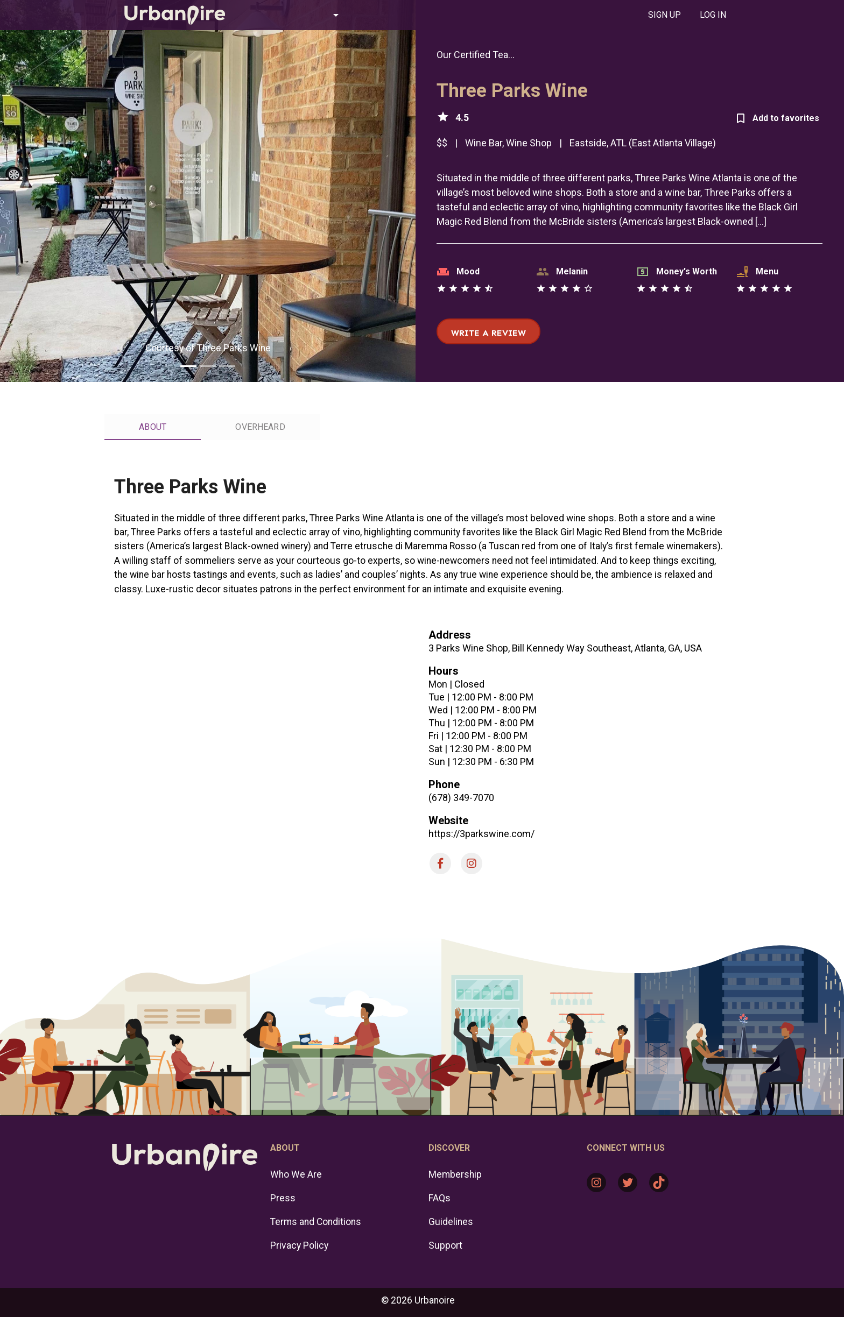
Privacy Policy (299, 1245)
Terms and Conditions (315, 1221)
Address (449, 634)
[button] (295, 15)
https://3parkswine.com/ (481, 833)
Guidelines (450, 1221)
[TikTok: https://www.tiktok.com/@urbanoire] (659, 1182)
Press (283, 1198)
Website (448, 820)
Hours (443, 670)
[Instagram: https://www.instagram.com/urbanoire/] (596, 1182)
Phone (444, 784)
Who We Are (296, 1174)
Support (445, 1245)
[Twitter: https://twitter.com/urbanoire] (627, 1182)
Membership (455, 1174)
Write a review (488, 333)
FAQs (439, 1198)
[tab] (664, 15)
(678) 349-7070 (461, 797)
